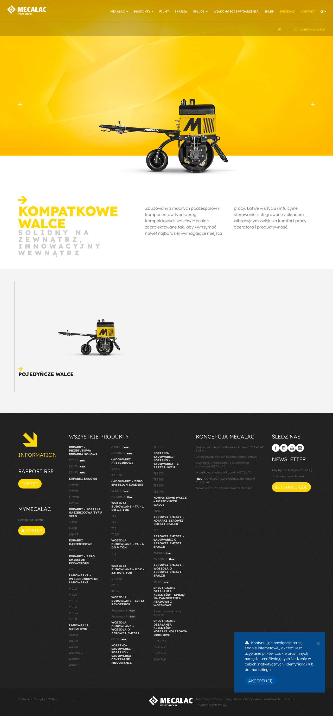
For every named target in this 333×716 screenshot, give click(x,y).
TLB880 (158, 478)
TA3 (113, 527)
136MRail (159, 646)
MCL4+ (74, 600)
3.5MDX (116, 578)
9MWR (73, 490)
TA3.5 (115, 533)
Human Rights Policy (212, 704)
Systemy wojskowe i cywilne (167, 612)
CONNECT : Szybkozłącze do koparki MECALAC (225, 479)
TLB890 (158, 485)
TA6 (113, 553)
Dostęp (30, 483)
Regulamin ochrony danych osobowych (253, 698)
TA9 (113, 559)
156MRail (159, 653)
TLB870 (158, 472)
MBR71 (158, 510)
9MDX (115, 590)
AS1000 (74, 658)
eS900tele (122, 453)
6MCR (73, 521)
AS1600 (74, 664)
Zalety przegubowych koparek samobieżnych (226, 456)
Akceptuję (260, 680)
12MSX (77, 460)
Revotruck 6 (123, 610)
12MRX (77, 472)
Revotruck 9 (123, 616)
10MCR (74, 533)
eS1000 (120, 447)
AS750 (73, 640)
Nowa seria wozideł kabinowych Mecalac (224, 487)
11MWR (74, 496)
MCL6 (73, 606)
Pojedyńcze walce (46, 373)
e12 (71, 568)
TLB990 (158, 491)
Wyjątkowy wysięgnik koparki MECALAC (224, 472)
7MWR (73, 484)
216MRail (159, 659)
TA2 (113, 521)
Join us (289, 698)
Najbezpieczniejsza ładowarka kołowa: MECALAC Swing (230, 448)
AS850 (73, 646)
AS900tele (76, 652)
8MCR (73, 527)
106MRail (159, 640)
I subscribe (291, 486)
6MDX (115, 584)
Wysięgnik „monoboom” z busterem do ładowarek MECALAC (222, 463)
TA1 (113, 515)
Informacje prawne (209, 698)
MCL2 (73, 588)
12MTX (77, 466)
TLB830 (158, 446)
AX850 (115, 468)
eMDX (119, 639)
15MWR (74, 502)
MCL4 (73, 594)
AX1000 (116, 474)
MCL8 (73, 618)
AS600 (73, 634)
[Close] (318, 643)
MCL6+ (74, 612)
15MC (72, 549)
